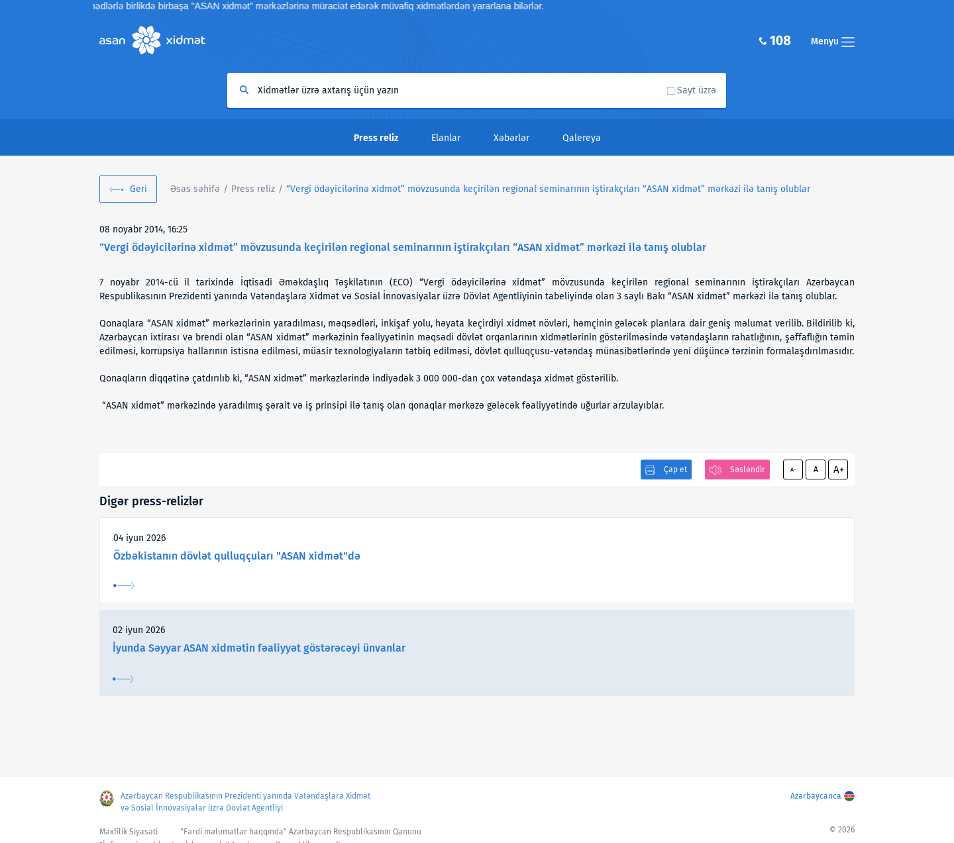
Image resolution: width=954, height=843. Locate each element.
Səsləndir (747, 469)
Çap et (675, 469)
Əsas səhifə (195, 189)
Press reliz (253, 189)
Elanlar (445, 138)
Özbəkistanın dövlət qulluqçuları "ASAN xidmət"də (236, 556)
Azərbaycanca (815, 796)
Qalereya (581, 138)
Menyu (833, 41)
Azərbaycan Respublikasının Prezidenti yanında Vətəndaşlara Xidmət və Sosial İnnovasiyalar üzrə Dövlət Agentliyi (245, 802)
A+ (838, 469)
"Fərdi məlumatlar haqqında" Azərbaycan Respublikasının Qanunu (300, 831)
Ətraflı (123, 585)
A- (793, 469)
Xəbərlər (511, 138)
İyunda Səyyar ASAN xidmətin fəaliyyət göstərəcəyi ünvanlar (259, 648)
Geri (138, 189)
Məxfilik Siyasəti (128, 831)
